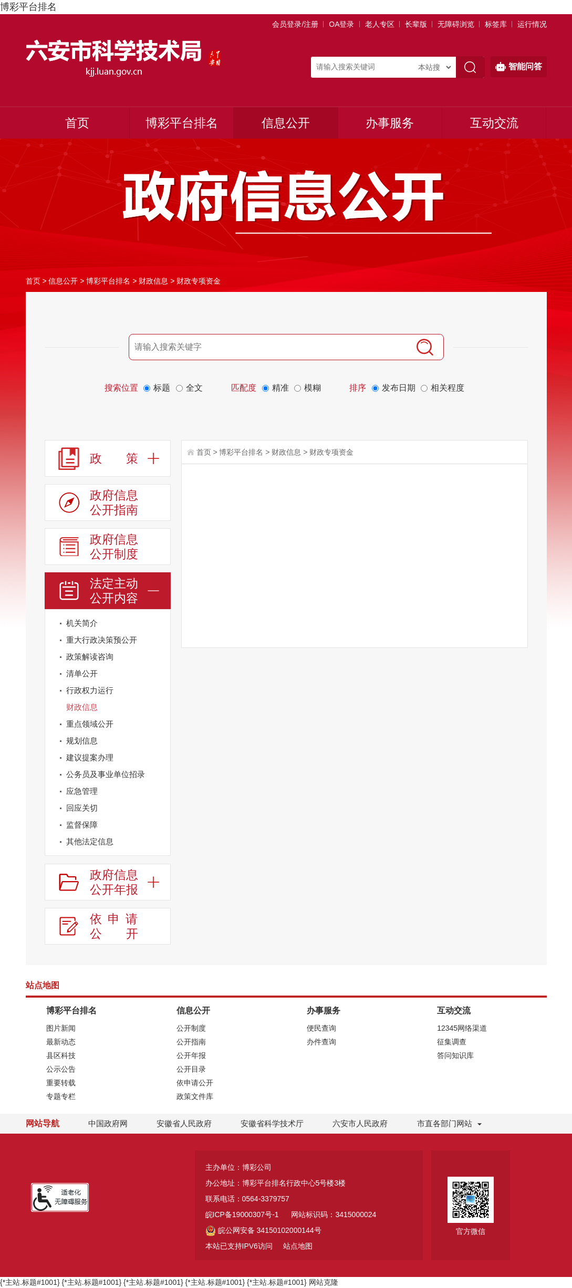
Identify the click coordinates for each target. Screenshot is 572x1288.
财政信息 (153, 281)
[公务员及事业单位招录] (107, 774)
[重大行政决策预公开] (107, 640)
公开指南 (191, 1042)
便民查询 (321, 1028)
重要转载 (61, 1082)
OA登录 (341, 24)
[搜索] (425, 347)
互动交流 (494, 123)
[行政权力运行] (160, 692)
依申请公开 (194, 1082)
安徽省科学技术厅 (272, 1123)
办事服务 (390, 123)
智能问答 (518, 66)
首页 (77, 123)
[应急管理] (107, 791)
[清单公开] (107, 673)
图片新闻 (61, 1028)
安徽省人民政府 (184, 1123)
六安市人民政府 (360, 1123)
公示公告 (61, 1069)
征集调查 (451, 1042)
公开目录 (191, 1069)
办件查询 (321, 1042)
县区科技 (61, 1055)
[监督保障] (107, 824)
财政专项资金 (198, 281)
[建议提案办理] (160, 759)
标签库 (496, 24)
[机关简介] (160, 625)
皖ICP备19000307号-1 (242, 1214)
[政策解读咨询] (160, 659)
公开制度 (191, 1028)
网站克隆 (323, 1282)
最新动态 (61, 1042)
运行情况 (532, 24)
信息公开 (286, 123)
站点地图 (298, 1246)
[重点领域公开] (160, 726)
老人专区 (379, 24)
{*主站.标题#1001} (30, 1282)
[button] (416, 24)
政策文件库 (194, 1096)
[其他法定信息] (107, 841)
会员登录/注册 (295, 24)
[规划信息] (107, 740)
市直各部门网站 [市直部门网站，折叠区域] (444, 1123)
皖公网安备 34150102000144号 (263, 1230)
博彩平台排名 (28, 7)
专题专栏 (61, 1096)
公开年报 (191, 1055)
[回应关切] (107, 808)
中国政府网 (108, 1123)
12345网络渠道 (462, 1028)
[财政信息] (160, 709)
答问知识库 (455, 1055)
